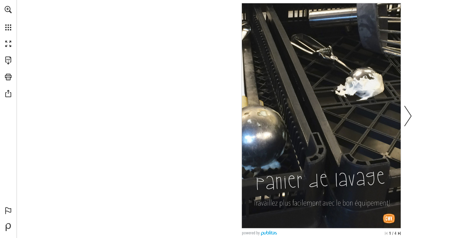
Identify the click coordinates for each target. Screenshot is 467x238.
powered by (251, 233)
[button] (8, 9)
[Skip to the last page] (399, 233)
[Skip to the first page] (386, 233)
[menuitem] (8, 18)
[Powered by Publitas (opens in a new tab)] (8, 227)
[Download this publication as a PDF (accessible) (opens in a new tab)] (8, 60)
